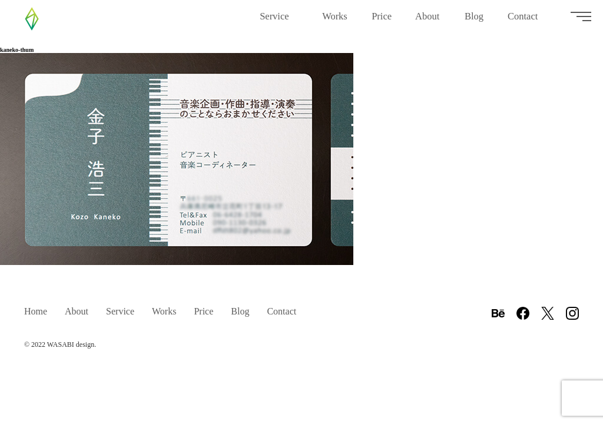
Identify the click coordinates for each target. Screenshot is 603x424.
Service (279, 21)
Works (335, 21)
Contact (527, 21)
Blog (474, 21)
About (428, 21)
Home (35, 311)
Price (382, 21)
